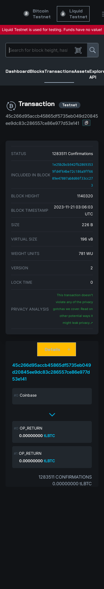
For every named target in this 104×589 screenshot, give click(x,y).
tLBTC (49, 435)
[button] (86, 123)
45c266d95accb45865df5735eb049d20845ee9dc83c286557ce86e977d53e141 (51, 372)
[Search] (40, 50)
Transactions (59, 71)
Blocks (37, 71)
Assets (81, 71)
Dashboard (18, 71)
